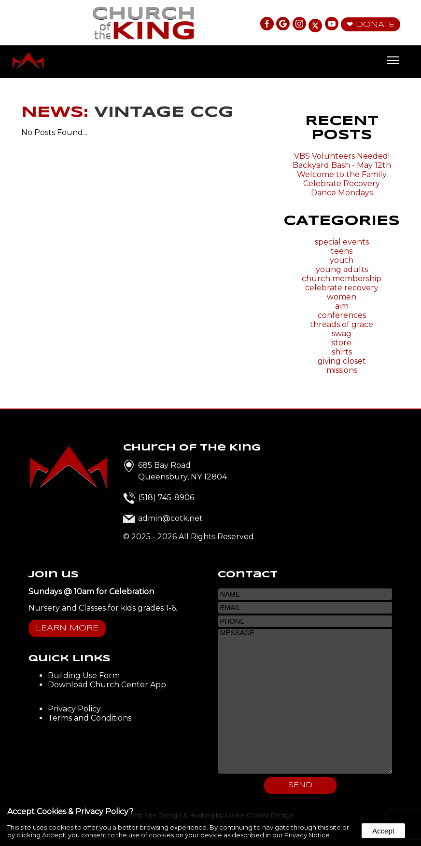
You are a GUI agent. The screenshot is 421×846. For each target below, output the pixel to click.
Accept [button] (383, 831)
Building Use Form (84, 675)
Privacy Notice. (307, 835)
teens (341, 251)
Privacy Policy (74, 708)
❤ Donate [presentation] (370, 24)
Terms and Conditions (89, 718)
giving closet (342, 361)
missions (341, 370)
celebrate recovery (342, 287)
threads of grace (341, 324)
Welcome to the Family (342, 174)
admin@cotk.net (170, 518)
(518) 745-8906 (166, 497)
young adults (342, 269)
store (341, 342)
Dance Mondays (342, 192)
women (341, 296)
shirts (342, 351)
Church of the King (192, 447)
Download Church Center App (107, 684)
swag (341, 333)
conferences (342, 315)
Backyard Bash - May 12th (342, 165)
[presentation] (267, 24)
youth (341, 260)
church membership (341, 278)
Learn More (67, 628)
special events (342, 241)
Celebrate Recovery (341, 183)
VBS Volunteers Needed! (342, 156)
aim (342, 306)
